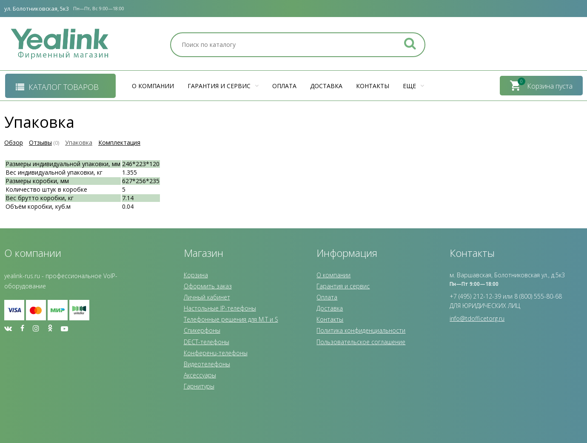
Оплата (284, 86)
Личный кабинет (207, 297)
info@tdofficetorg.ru (477, 318)
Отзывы (40, 142)
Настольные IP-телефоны (220, 308)
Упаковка (78, 142)
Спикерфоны (202, 330)
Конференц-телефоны (216, 353)
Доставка (326, 86)
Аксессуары (200, 375)
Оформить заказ (208, 286)
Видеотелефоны (207, 364)
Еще (413, 86)
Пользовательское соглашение (360, 342)
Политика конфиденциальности (360, 330)
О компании (153, 86)
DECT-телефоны (206, 342)
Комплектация (119, 142)
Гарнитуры (199, 386)
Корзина (196, 275)
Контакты (372, 86)
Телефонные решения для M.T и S (231, 319)
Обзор (13, 142)
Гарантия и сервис (223, 86)
